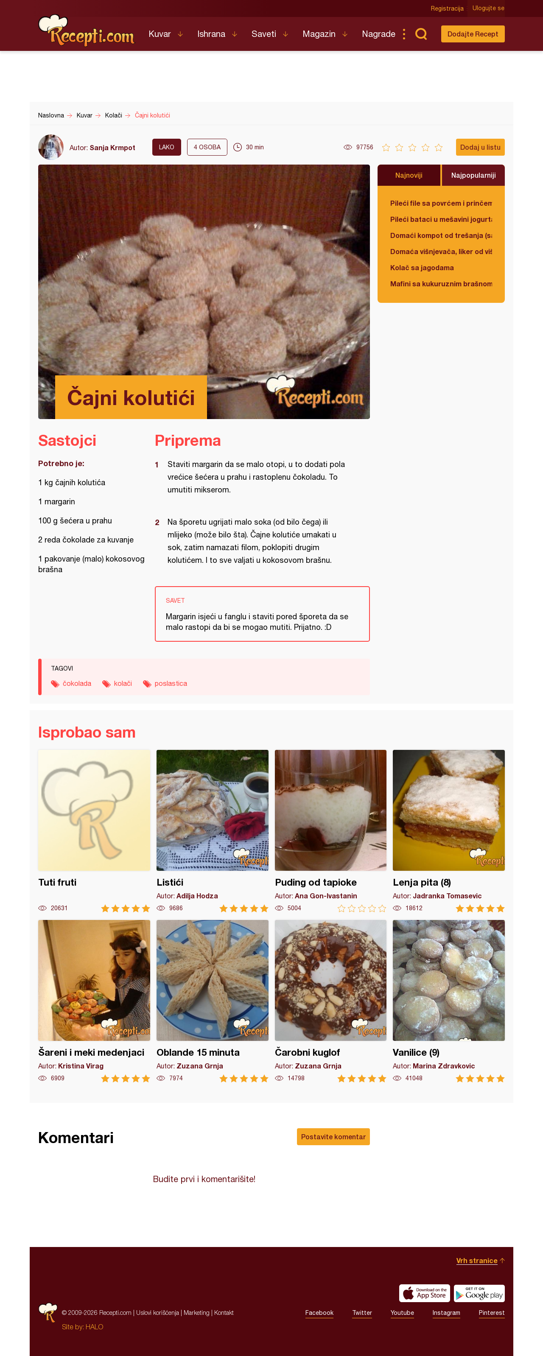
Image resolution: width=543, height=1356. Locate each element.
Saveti (264, 34)
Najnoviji (409, 175)
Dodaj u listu (480, 147)
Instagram (446, 1312)
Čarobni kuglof (331, 1001)
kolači (123, 683)
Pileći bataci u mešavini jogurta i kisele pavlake (441, 219)
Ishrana (211, 34)
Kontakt (224, 1312)
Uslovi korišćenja (157, 1312)
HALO (94, 1327)
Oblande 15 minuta (213, 1001)
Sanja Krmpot (112, 147)
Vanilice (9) (449, 1001)
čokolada (77, 683)
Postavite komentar (333, 1136)
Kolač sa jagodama (422, 267)
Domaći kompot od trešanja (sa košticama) (441, 235)
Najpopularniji (473, 175)
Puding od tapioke (331, 831)
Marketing (197, 1312)
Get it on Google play (479, 1293)
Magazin (319, 34)
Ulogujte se (489, 8)
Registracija (447, 8)
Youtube (402, 1312)
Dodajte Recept (473, 34)
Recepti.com (87, 30)
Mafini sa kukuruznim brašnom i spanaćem (441, 284)
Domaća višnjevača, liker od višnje (441, 251)
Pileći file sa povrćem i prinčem (441, 203)
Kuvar (159, 34)
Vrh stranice (477, 1260)
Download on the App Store (424, 1293)
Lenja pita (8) (449, 831)
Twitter (362, 1312)
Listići (213, 831)
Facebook (319, 1312)
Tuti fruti (94, 831)
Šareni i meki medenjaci (94, 1001)
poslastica (171, 683)
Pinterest (492, 1312)
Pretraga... (421, 34)
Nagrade (378, 34)
